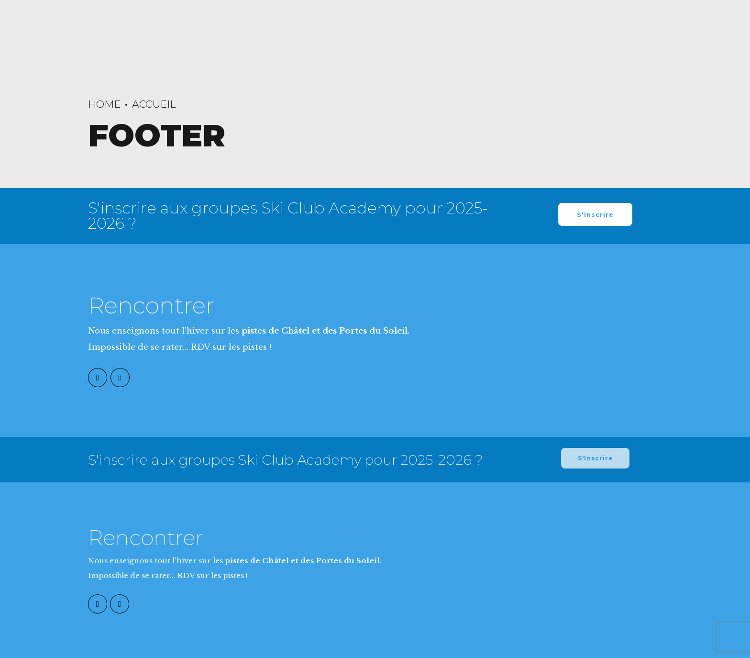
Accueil (154, 104)
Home (104, 104)
